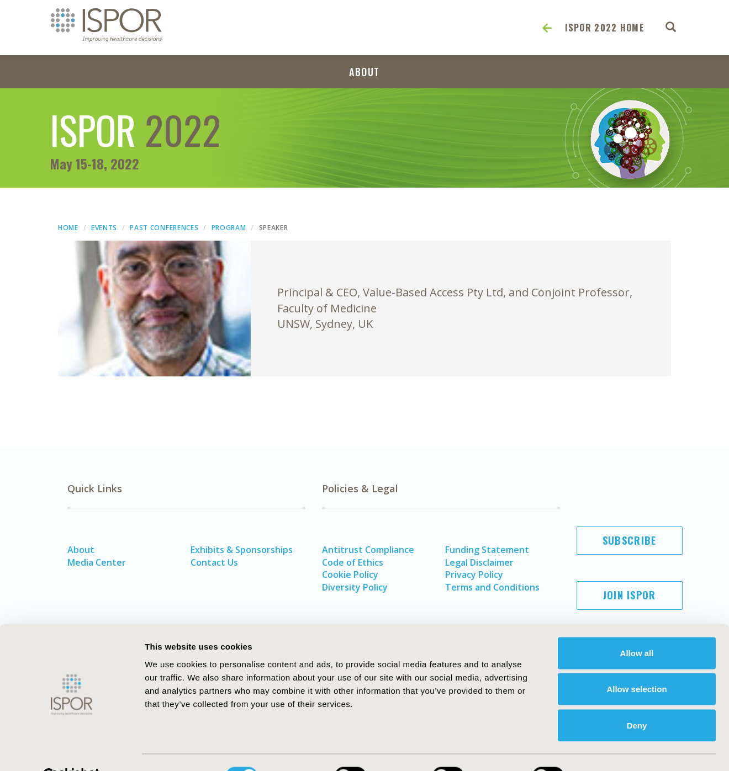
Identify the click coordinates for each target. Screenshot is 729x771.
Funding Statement (487, 550)
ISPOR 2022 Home (605, 27)
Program (229, 227)
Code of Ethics (352, 562)
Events (104, 227)
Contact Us (214, 562)
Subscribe (630, 540)
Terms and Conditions (492, 587)
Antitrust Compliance (368, 550)
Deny (637, 698)
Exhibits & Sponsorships (242, 550)
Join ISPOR (629, 595)
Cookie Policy (350, 574)
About (364, 72)
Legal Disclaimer (479, 562)
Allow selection (636, 662)
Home (68, 227)
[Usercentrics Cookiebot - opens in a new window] (71, 749)
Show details (610, 749)
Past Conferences (164, 227)
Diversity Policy (355, 587)
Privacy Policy (474, 574)
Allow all (637, 626)
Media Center (96, 562)
